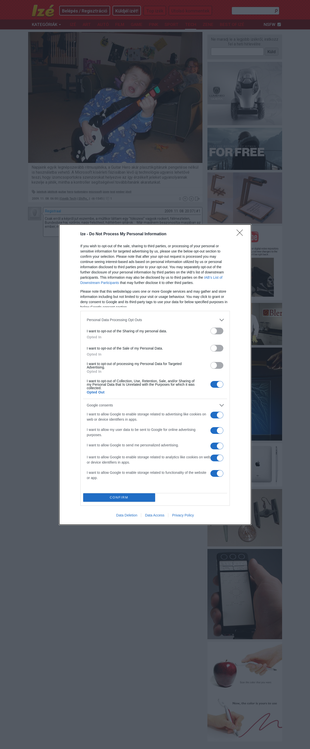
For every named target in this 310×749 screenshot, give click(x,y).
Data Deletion (126, 515)
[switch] (216, 331)
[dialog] (155, 375)
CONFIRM (119, 497)
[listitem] (155, 320)
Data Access (154, 515)
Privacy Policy (183, 515)
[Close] (241, 234)
